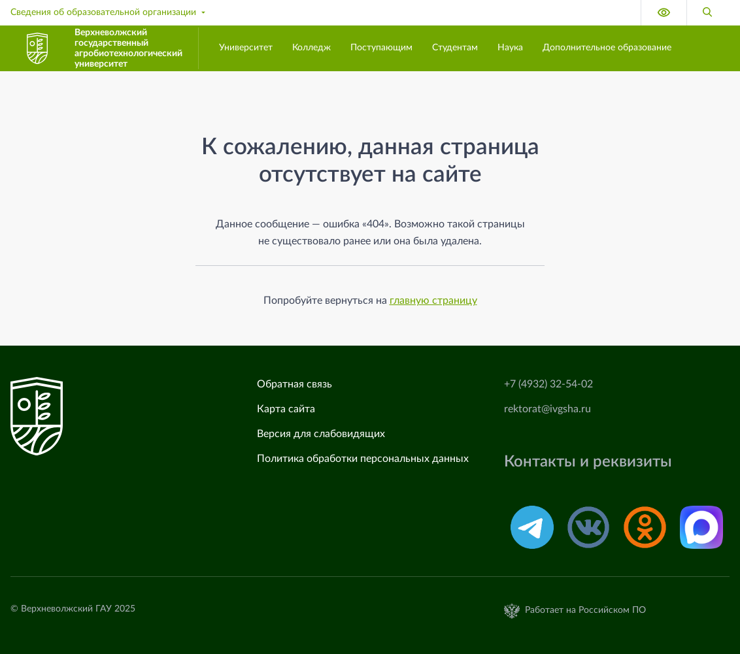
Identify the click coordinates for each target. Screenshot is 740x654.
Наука (510, 47)
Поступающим (381, 47)
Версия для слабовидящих (321, 434)
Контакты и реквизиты (588, 462)
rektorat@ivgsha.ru (547, 409)
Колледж (311, 47)
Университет (246, 47)
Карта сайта (286, 409)
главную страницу (433, 300)
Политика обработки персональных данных (363, 458)
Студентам (455, 47)
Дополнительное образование (607, 47)
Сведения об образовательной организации (109, 12)
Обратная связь (294, 384)
